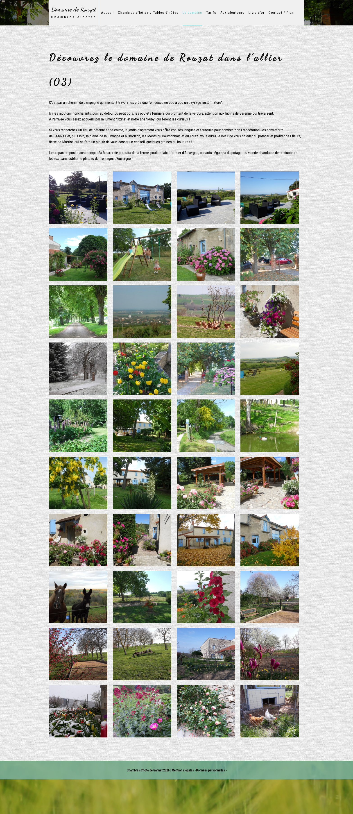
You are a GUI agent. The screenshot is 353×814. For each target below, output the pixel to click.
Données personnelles (211, 770)
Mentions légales (183, 770)
